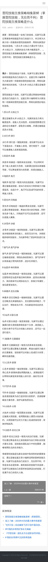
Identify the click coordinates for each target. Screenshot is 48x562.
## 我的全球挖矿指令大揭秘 (18, 529)
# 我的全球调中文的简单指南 (18, 537)
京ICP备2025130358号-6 (37, 555)
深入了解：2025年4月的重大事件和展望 (23, 521)
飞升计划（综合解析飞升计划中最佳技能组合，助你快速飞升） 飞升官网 (23, 525)
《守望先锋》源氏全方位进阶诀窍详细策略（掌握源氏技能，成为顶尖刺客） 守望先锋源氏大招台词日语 (23, 533)
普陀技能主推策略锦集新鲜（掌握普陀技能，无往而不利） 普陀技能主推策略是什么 (23, 516)
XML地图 (24, 558)
